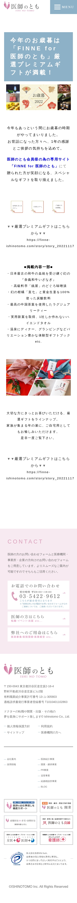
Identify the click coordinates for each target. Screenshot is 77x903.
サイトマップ (15, 732)
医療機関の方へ (51, 732)
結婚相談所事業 (49, 781)
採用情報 (11, 764)
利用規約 (47, 726)
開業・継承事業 (49, 764)
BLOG (44, 786)
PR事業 (44, 770)
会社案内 (11, 759)
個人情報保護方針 (18, 726)
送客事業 (45, 775)
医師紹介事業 (47, 759)
